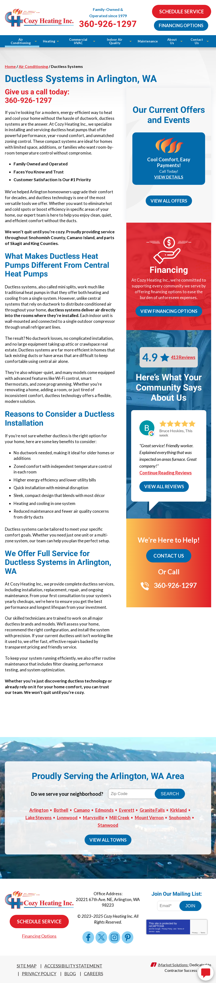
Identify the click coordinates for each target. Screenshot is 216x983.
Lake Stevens (38, 817)
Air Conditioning (33, 66)
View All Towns (108, 839)
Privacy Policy (167, 928)
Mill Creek (119, 817)
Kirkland (178, 809)
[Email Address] (171, 905)
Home (10, 66)
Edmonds (104, 809)
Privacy (195, 932)
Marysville (93, 817)
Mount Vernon (149, 817)
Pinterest (127, 937)
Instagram (114, 937)
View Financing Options (168, 311)
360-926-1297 (108, 24)
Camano (82, 809)
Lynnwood (67, 817)
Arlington (38, 809)
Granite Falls (152, 809)
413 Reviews (183, 357)
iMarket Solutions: (173, 964)
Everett (126, 809)
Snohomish (180, 817)
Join (190, 905)
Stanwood (108, 824)
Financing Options (181, 25)
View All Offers (169, 200)
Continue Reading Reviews (165, 472)
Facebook (88, 937)
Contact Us (168, 556)
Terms (202, 932)
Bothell (61, 809)
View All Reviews (164, 486)
